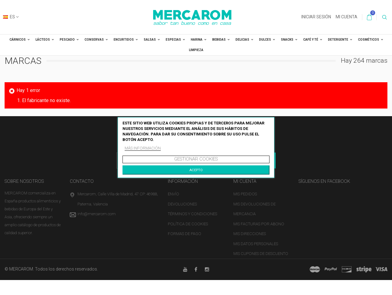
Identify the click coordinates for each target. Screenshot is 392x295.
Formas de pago (184, 233)
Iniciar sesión (316, 16)
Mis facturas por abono (258, 224)
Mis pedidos (245, 194)
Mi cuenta (346, 16)
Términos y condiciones (192, 214)
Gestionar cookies (196, 159)
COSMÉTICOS (368, 39)
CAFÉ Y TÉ (310, 39)
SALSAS (150, 39)
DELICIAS (242, 39)
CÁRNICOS (17, 39)
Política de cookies (188, 224)
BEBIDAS (219, 39)
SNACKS (287, 39)
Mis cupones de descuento (260, 253)
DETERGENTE (338, 39)
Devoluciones (182, 204)
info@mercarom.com (96, 214)
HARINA (196, 39)
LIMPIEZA (196, 50)
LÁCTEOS (43, 39)
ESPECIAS (173, 39)
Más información (143, 148)
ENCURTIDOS (124, 39)
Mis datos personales (255, 244)
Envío (173, 194)
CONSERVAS (94, 39)
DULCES (265, 39)
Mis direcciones (249, 233)
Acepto (196, 170)
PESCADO (67, 39)
